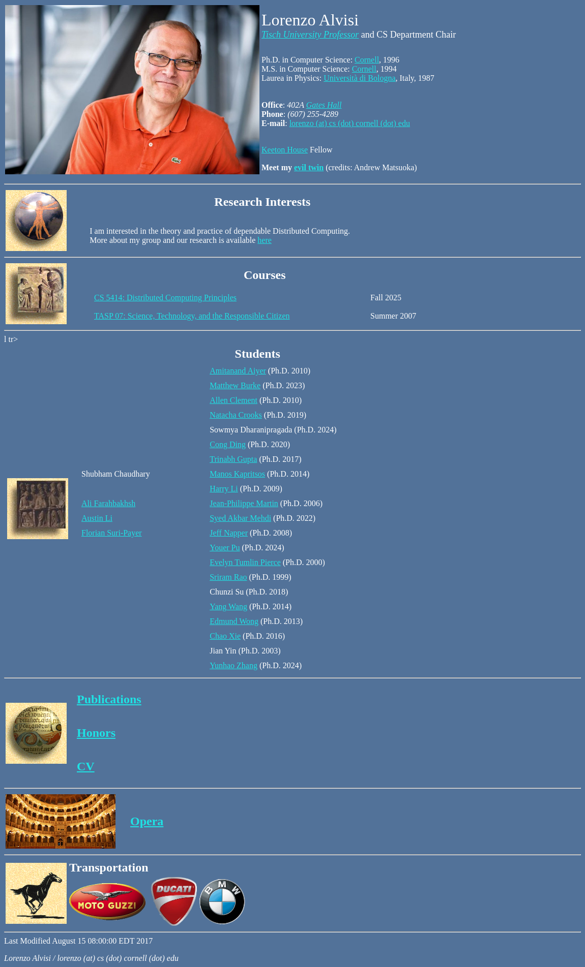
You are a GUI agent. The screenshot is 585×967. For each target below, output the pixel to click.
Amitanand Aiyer (238, 370)
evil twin (309, 167)
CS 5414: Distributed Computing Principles (165, 297)
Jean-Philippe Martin (244, 503)
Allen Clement (233, 400)
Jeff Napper (229, 532)
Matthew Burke (235, 385)
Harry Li (224, 488)
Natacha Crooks (236, 415)
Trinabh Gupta (233, 459)
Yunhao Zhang (233, 665)
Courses (265, 275)
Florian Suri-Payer (111, 532)
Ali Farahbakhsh (108, 503)
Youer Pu (225, 547)
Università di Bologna (359, 78)
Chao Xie (225, 636)
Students (257, 353)
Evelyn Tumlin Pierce (245, 562)
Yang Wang (228, 606)
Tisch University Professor (310, 34)
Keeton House (284, 149)
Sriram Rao (228, 577)
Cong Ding (228, 444)
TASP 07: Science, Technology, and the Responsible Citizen (192, 315)
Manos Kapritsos (237, 474)
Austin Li (96, 518)
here (264, 240)
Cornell (367, 59)
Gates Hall (324, 105)
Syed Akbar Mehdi (240, 518)
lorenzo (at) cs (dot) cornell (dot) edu (349, 123)
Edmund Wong (234, 621)
